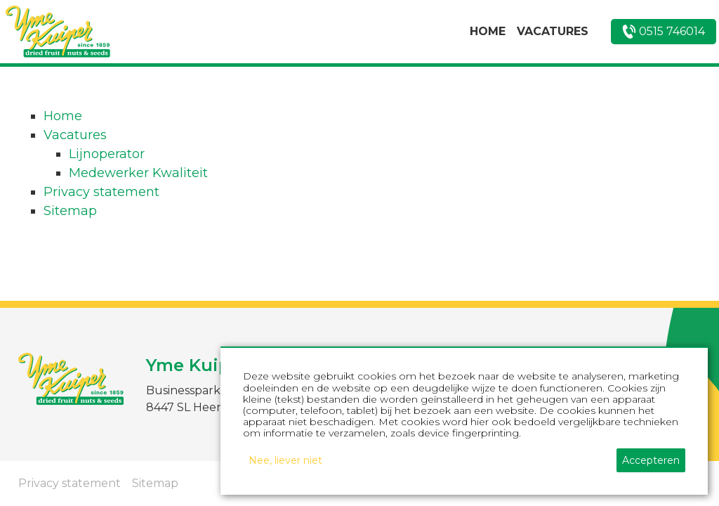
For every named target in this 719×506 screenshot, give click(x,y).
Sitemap (70, 211)
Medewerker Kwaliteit (138, 173)
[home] (58, 32)
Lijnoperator (107, 154)
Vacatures (75, 135)
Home (63, 116)
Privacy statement (101, 192)
